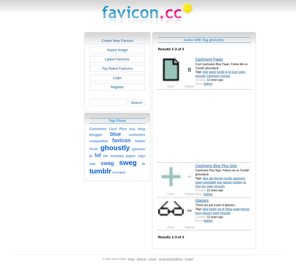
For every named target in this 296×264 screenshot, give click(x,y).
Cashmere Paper (209, 59)
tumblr (220, 71)
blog (205, 209)
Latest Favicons (117, 59)
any (204, 186)
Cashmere (213, 75)
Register (117, 87)
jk (227, 71)
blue (205, 71)
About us (142, 259)
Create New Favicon (117, 41)
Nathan (208, 83)
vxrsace (225, 75)
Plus (198, 186)
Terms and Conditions (171, 259)
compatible (209, 182)
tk (223, 209)
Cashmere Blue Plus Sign (216, 166)
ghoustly (200, 75)
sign (219, 182)
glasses (207, 212)
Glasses (202, 200)
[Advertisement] (61, 111)
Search (136, 103)
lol (229, 71)
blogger (218, 178)
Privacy (152, 259)
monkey (237, 182)
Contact (189, 259)
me (220, 209)
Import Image (117, 50)
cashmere (239, 178)
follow (228, 209)
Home (131, 259)
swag (198, 182)
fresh (198, 212)
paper (212, 71)
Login (117, 78)
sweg (241, 71)
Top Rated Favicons (117, 68)
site (211, 178)
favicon (227, 182)
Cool (235, 71)
